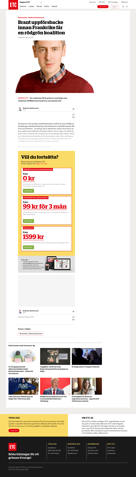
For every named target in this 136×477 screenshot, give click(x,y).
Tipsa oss (13, 430)
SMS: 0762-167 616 (54, 450)
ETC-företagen (113, 2)
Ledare (31, 6)
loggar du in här (42, 164)
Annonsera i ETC (93, 450)
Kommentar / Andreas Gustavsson (31, 17)
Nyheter (23, 6)
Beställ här (28, 191)
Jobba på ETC (92, 448)
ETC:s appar (111, 448)
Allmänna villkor (93, 453)
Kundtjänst (71, 448)
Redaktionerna (72, 453)
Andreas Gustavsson (31, 108)
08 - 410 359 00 (73, 450)
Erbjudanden (111, 453)
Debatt (54, 6)
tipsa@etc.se (52, 448)
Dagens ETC (31, 2)
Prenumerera (102, 6)
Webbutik (124, 2)
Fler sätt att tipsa (53, 453)
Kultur (46, 6)
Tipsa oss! (92, 2)
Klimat (39, 6)
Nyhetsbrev (111, 450)
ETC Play (102, 2)
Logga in (114, 6)
